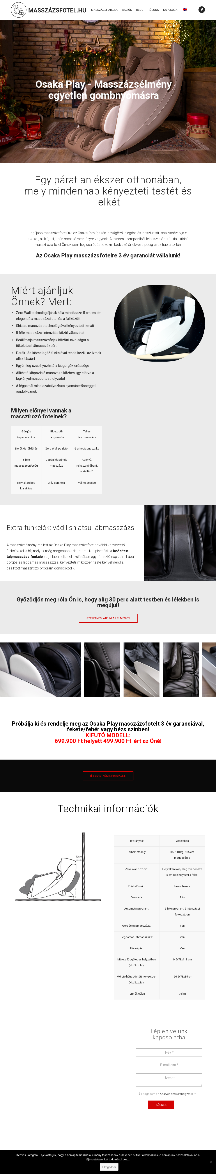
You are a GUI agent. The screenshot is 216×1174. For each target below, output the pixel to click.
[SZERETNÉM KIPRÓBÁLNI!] (108, 775)
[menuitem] (104, 10)
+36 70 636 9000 (39, 1114)
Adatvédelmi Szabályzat (175, 1093)
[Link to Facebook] (201, 9)
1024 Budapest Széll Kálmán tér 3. (53, 1097)
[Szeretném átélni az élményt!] (108, 618)
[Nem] (210, 1162)
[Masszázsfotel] (48, 10)
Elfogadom (109, 1167)
